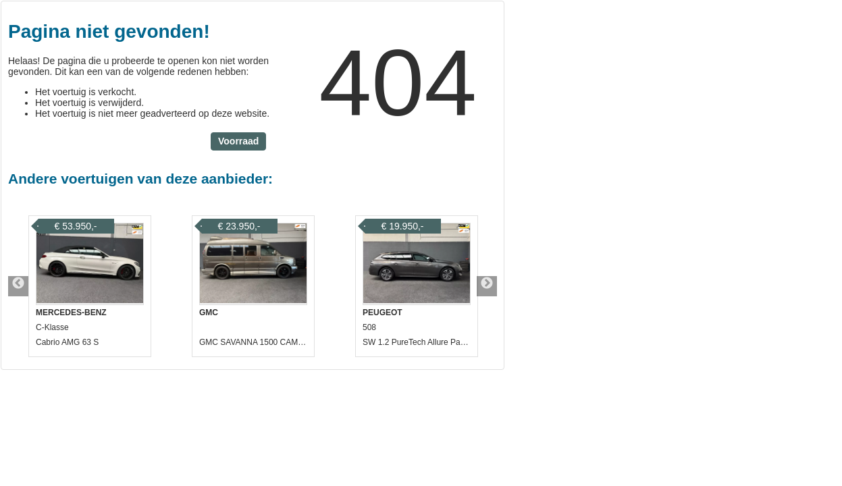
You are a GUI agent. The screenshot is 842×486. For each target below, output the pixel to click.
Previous (18, 286)
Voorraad (238, 141)
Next (487, 286)
